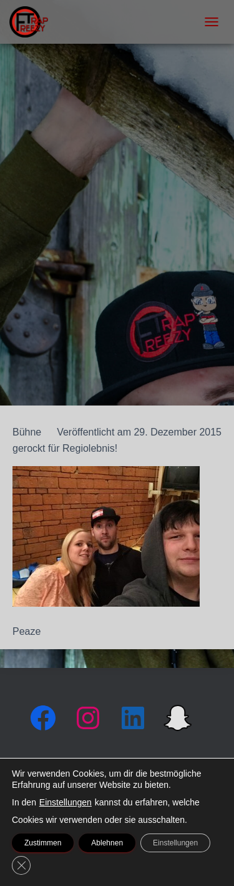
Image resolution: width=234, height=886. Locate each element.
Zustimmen (42, 843)
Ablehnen (107, 843)
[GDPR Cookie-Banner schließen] (21, 865)
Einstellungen (65, 802)
